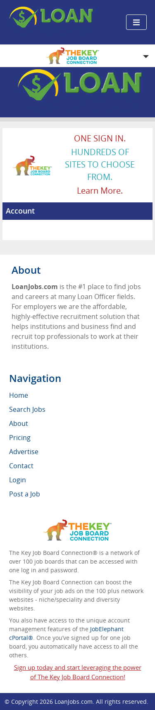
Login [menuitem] (17, 479)
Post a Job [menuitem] (24, 493)
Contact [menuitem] (21, 465)
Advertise (23, 451)
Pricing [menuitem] (20, 437)
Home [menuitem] (18, 395)
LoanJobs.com (74, 701)
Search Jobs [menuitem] (27, 409)
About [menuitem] (18, 423)
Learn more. (100, 190)
